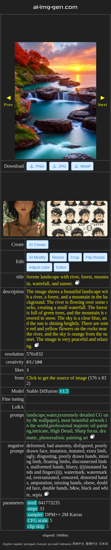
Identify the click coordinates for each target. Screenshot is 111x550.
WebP (82, 166)
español (17, 544)
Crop (75, 257)
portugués (30, 544)
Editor (61, 267)
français (41, 544)
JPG (59, 166)
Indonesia (65, 544)
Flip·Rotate (95, 257)
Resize (58, 257)
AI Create (37, 244)
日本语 (103, 543)
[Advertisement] (55, 29)
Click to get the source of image (56, 377)
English (7, 544)
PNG (36, 166)
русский (53, 544)
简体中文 (78, 543)
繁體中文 (92, 543)
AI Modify (37, 257)
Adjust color (39, 267)
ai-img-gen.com (55, 7)
